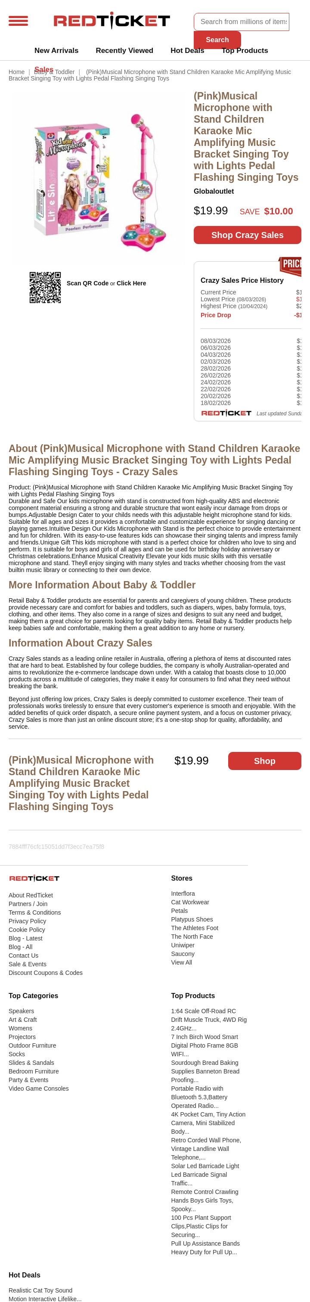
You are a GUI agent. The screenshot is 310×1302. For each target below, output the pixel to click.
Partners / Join (28, 903)
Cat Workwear (190, 902)
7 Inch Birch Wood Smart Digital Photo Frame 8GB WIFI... (204, 1045)
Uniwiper (182, 945)
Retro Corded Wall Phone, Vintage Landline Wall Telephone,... (206, 1149)
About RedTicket (31, 895)
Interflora (183, 893)
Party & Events (29, 1079)
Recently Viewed (124, 50)
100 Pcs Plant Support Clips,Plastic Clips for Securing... (201, 1226)
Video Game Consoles (39, 1088)
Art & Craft (23, 1019)
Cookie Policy (27, 929)
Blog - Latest (26, 938)
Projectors (22, 1036)
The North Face (192, 936)
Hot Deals (187, 50)
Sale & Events (27, 964)
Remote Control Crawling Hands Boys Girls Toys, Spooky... (204, 1200)
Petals (179, 910)
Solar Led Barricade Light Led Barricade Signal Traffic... (205, 1175)
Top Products (245, 50)
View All (181, 962)
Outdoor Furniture (32, 1045)
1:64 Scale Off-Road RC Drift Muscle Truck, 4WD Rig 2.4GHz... (209, 1020)
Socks (17, 1054)
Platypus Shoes (192, 919)
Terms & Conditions (35, 912)
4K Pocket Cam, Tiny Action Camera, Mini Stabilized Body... (208, 1123)
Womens (20, 1028)
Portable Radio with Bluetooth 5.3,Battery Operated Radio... (199, 1097)
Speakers (21, 1011)
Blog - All (20, 946)
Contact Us (23, 955)
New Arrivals (56, 50)
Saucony (182, 953)
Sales (43, 69)
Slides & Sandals (31, 1062)
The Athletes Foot (194, 928)
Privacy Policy (27, 921)
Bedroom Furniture (34, 1071)
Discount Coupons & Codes (46, 972)
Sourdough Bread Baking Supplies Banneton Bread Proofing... (205, 1071)
